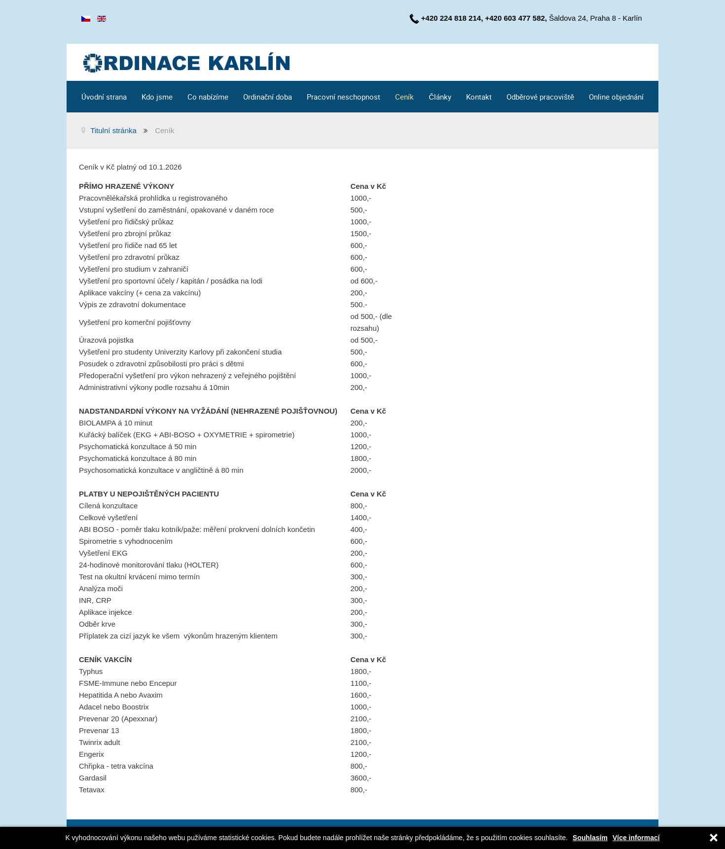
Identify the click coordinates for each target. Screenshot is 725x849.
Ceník (404, 97)
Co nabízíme (207, 97)
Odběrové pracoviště (540, 97)
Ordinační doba (267, 97)
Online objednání (616, 97)
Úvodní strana (104, 97)
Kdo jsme (157, 97)
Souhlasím (590, 838)
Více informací (636, 838)
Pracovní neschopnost (343, 97)
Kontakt (479, 97)
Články (440, 97)
